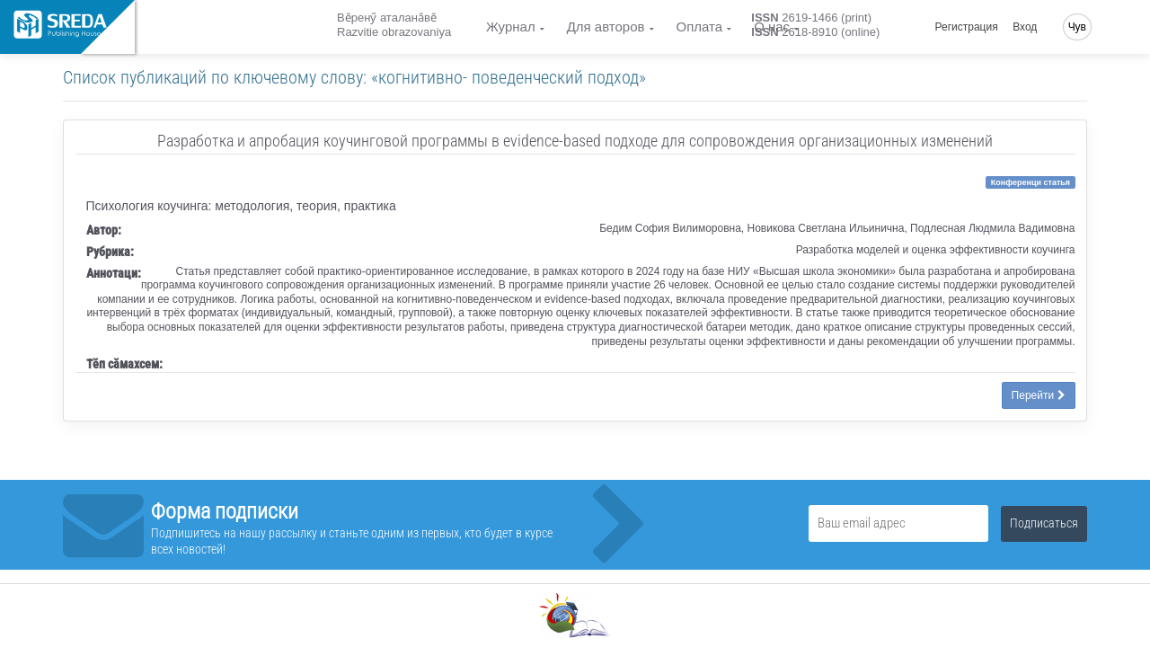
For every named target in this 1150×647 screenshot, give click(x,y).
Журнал (510, 26)
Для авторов (606, 26)
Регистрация (966, 27)
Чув (1077, 27)
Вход (1025, 27)
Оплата (700, 26)
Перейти (1039, 395)
